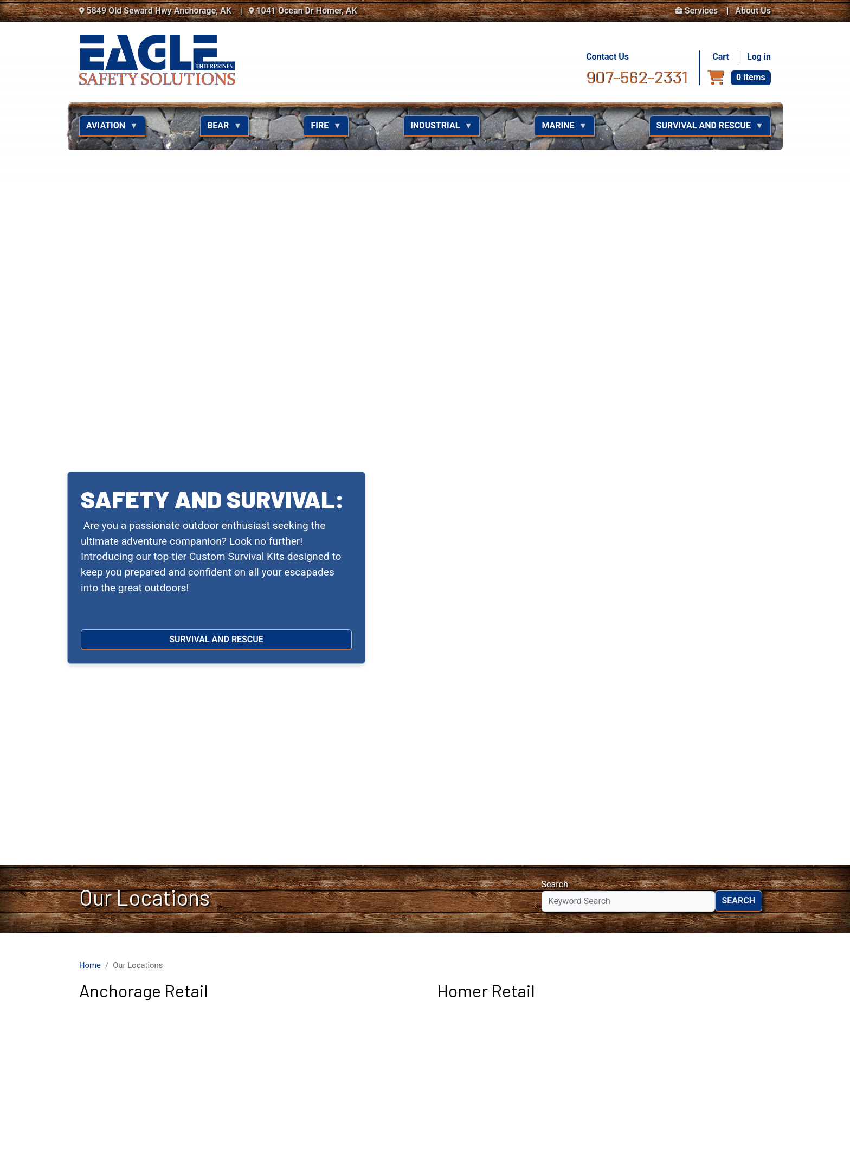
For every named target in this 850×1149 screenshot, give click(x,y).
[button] (63, 21)
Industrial (438, 128)
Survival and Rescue (706, 128)
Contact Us (607, 56)
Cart (720, 56)
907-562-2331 (636, 76)
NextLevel (757, 1128)
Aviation (108, 128)
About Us (753, 10)
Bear (221, 128)
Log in (759, 56)
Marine (561, 128)
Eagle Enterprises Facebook (692, 986)
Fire (323, 128)
